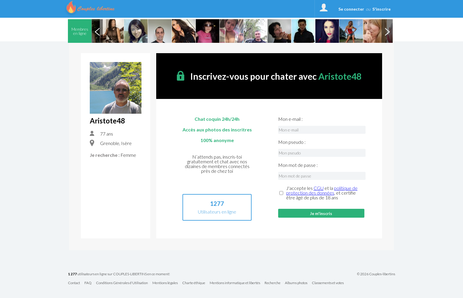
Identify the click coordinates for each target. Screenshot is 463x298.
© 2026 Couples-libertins (376, 274)
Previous (97, 31)
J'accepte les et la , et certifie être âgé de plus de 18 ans (322, 193)
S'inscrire (381, 9)
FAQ (88, 283)
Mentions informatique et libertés (235, 283)
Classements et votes (328, 283)
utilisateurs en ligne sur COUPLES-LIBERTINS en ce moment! (119, 274)
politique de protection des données (322, 190)
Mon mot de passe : (298, 165)
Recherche (273, 283)
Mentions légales (165, 283)
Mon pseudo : (292, 142)
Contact (74, 283)
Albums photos (296, 283)
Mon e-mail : (290, 119)
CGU (319, 188)
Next (387, 31)
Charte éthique (193, 283)
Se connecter (351, 9)
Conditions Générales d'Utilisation (122, 283)
